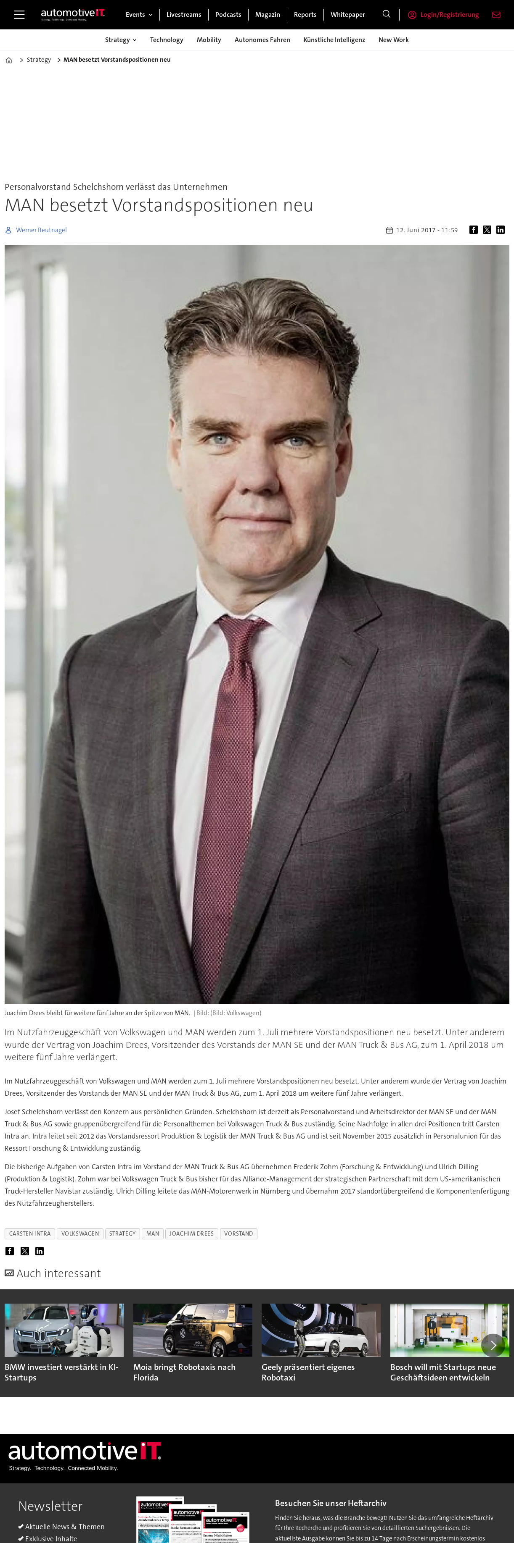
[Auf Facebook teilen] (475, 230)
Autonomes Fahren (262, 39)
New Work (394, 39)
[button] (493, 1345)
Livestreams (184, 14)
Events (135, 14)
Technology (166, 39)
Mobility (209, 39)
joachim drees (192, 1233)
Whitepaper (348, 14)
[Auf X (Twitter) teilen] (488, 230)
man (152, 1233)
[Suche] (386, 14)
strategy (122, 1233)
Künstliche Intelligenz (334, 39)
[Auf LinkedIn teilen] (502, 230)
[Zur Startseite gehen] (73, 14)
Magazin (267, 14)
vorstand (238, 1233)
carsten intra (30, 1233)
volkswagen (80, 1233)
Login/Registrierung (450, 14)
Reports (305, 14)
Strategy (117, 39)
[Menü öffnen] (19, 14)
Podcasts (228, 14)
